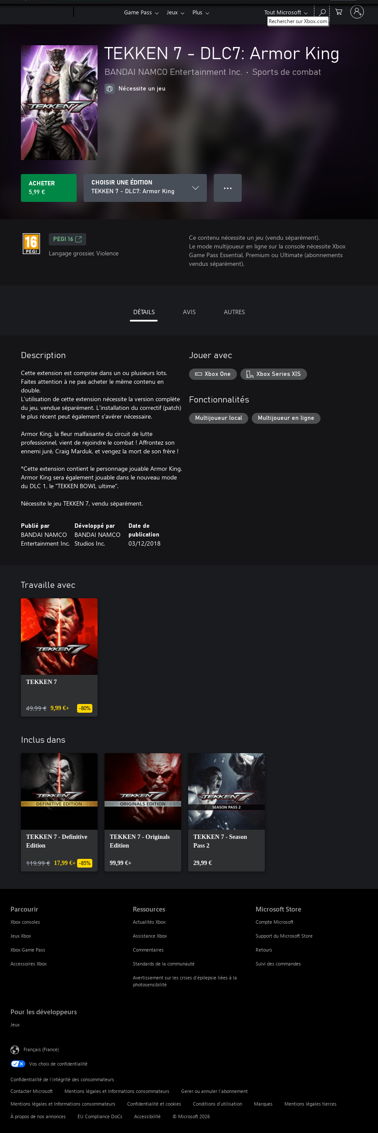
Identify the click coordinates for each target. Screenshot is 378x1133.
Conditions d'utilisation (217, 1103)
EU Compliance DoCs (100, 1116)
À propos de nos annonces (38, 1116)
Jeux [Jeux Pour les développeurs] (15, 1024)
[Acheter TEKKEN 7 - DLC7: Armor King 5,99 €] (49, 188)
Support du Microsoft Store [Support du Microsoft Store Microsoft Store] (284, 936)
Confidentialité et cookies (154, 1103)
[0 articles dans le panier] (338, 11)
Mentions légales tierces (310, 1103)
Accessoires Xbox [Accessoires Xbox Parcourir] (28, 963)
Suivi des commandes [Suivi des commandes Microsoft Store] (278, 963)
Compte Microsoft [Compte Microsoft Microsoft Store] (275, 922)
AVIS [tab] (189, 312)
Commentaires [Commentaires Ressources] (148, 949)
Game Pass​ (138, 12)
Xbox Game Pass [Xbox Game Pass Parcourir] (27, 949)
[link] (59, 657)
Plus (201, 12)
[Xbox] (98, 12)
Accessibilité (147, 1116)
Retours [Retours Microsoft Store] (264, 949)
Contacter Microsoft (31, 1091)
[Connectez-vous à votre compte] (357, 11)
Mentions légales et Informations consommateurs (116, 1091)
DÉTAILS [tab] (144, 312)
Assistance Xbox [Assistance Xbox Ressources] (150, 936)
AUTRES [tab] (234, 312)
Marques (263, 1103)
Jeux (174, 12)
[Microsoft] (40, 12)
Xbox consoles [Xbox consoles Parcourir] (25, 922)
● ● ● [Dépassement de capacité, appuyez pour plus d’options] (228, 187)
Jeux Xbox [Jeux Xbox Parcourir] (20, 936)
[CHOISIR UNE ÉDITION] (145, 188)
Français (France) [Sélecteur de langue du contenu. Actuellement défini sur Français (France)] (41, 1049)
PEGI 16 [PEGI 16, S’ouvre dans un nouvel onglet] (67, 239)
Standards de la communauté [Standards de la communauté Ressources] (164, 963)
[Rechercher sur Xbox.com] (322, 11)
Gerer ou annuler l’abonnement (214, 1091)
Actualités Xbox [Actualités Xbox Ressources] (149, 922)
